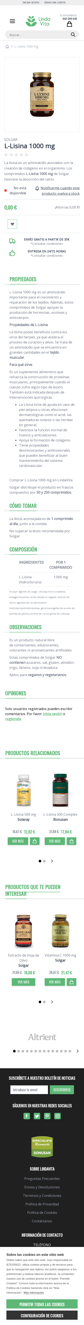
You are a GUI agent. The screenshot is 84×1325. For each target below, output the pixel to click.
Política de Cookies (42, 1212)
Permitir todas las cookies (42, 1304)
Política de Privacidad (42, 1204)
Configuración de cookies (42, 1315)
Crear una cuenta (55, 2)
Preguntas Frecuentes (42, 1178)
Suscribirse (62, 1089)
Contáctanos (42, 1221)
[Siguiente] (53, 861)
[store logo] (38, 21)
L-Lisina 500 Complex (60, 814)
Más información (34, 1292)
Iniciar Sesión (31, 2)
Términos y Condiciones (42, 1195)
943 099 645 (69, 19)
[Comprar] (35, 841)
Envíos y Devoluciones (42, 1187)
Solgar (10, 139)
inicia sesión (52, 714)
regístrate (13, 719)
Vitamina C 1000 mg (60, 955)
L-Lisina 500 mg (23, 814)
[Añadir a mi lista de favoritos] (12, 224)
